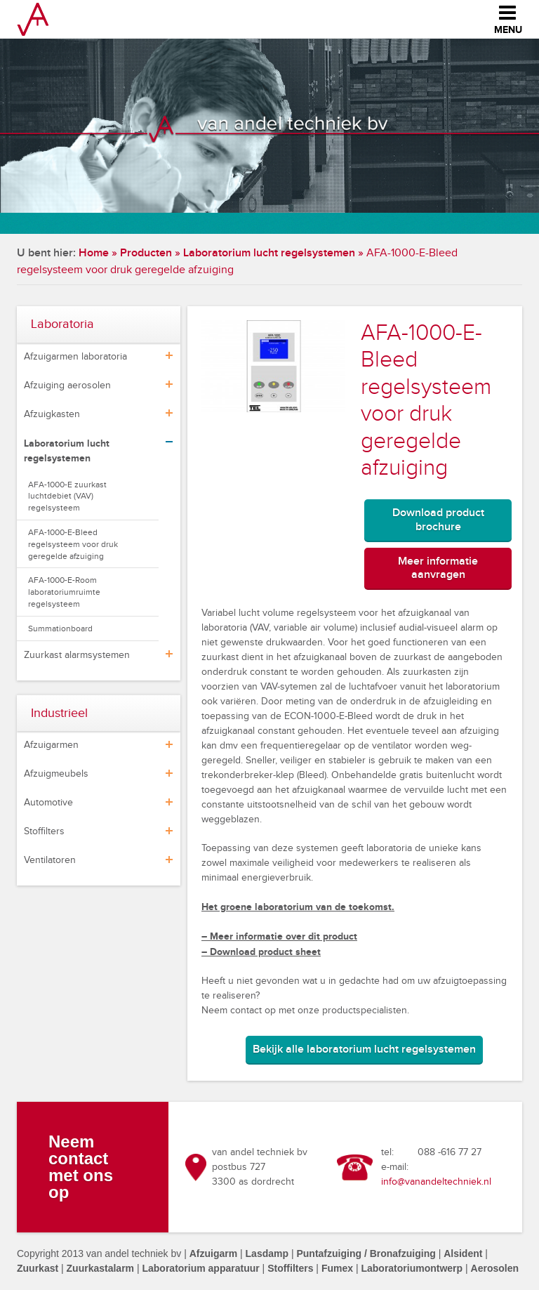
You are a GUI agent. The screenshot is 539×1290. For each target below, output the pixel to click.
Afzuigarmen (51, 745)
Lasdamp (267, 1253)
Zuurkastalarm (100, 1268)
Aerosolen (495, 1268)
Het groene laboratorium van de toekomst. (297, 907)
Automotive (48, 802)
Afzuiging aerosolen (67, 385)
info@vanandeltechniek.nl (436, 1181)
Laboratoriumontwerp (412, 1268)
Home (94, 253)
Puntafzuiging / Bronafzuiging (365, 1253)
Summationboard (60, 628)
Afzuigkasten (52, 414)
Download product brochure (438, 519)
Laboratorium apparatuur (200, 1268)
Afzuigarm (213, 1253)
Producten (146, 253)
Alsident (463, 1253)
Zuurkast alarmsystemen (77, 655)
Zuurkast (37, 1268)
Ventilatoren (50, 860)
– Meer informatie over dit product (279, 936)
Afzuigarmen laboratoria (75, 356)
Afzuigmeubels (56, 773)
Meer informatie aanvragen (438, 568)
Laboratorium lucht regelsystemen (269, 253)
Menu (508, 18)
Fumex (337, 1268)
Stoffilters (44, 831)
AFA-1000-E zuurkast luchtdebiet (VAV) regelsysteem (67, 496)
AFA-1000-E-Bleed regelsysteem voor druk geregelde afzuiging (73, 544)
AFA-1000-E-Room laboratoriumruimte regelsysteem (64, 592)
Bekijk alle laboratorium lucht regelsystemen (364, 1049)
